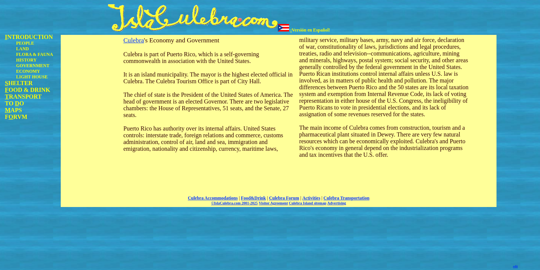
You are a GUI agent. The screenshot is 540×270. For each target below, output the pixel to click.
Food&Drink (253, 198)
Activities (311, 198)
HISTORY (26, 60)
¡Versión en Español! (304, 30)
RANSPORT (23, 96)
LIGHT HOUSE (32, 77)
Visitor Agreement (273, 203)
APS (13, 110)
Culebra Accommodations (213, 198)
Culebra (133, 40)
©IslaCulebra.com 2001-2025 (234, 203)
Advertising (336, 203)
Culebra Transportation (347, 198)
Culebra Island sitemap (307, 203)
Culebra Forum (284, 198)
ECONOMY (28, 71)
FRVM (16, 117)
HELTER (19, 83)
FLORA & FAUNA (34, 54)
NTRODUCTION (29, 37)
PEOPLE (25, 43)
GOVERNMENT (33, 65)
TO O (14, 103)
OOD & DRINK (27, 90)
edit (515, 266)
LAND (22, 48)
